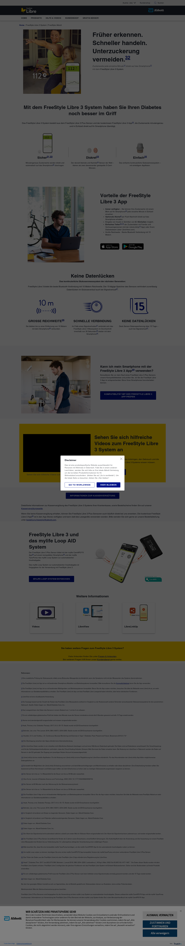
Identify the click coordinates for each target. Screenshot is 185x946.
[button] (108, 484)
